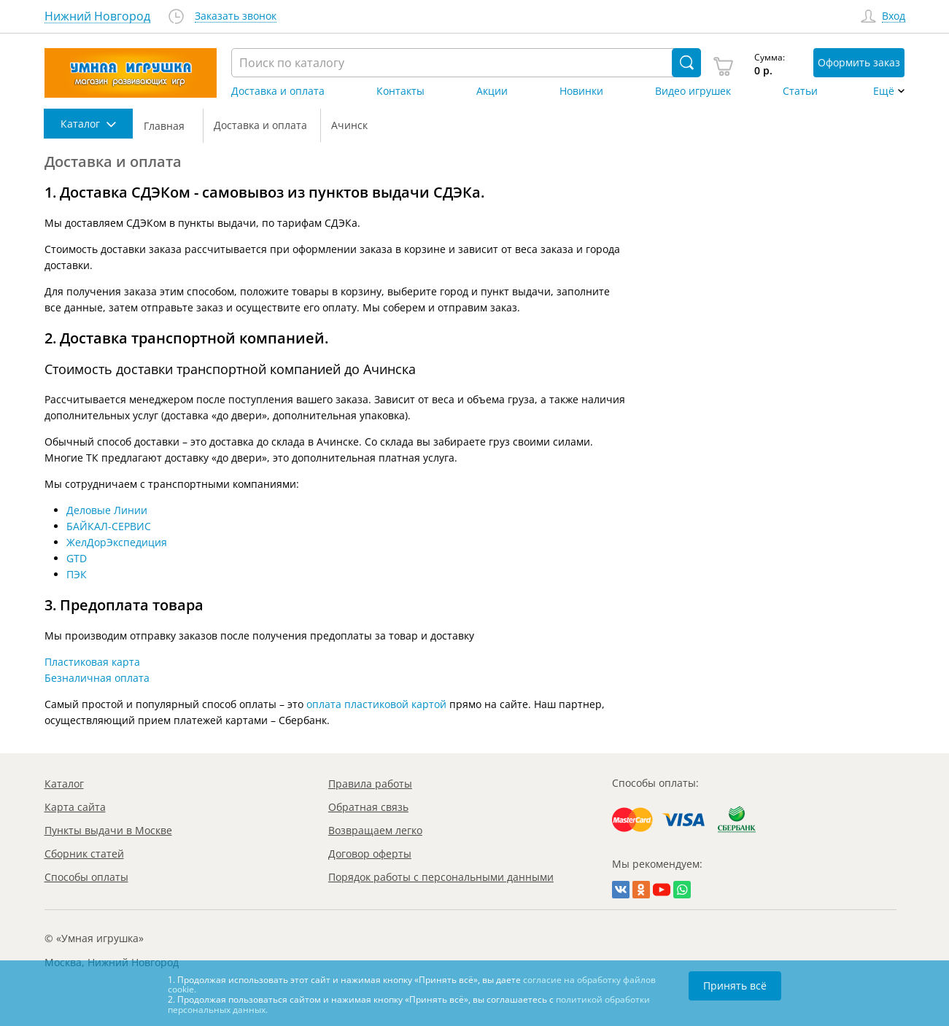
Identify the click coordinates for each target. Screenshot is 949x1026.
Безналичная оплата (97, 678)
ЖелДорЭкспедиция (116, 542)
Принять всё (735, 985)
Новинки (581, 91)
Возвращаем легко (375, 830)
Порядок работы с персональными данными (441, 877)
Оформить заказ (859, 62)
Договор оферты (369, 853)
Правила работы (370, 783)
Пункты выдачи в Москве (108, 830)
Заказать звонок (235, 16)
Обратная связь (368, 807)
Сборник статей (84, 853)
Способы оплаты (86, 877)
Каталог (64, 783)
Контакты (400, 91)
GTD (76, 558)
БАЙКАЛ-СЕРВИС (108, 526)
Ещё (883, 91)
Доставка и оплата (278, 91)
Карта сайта (75, 807)
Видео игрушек (693, 91)
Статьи (800, 91)
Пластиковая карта (92, 662)
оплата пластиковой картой (376, 704)
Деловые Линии (106, 510)
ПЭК (76, 574)
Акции (492, 91)
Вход (893, 16)
